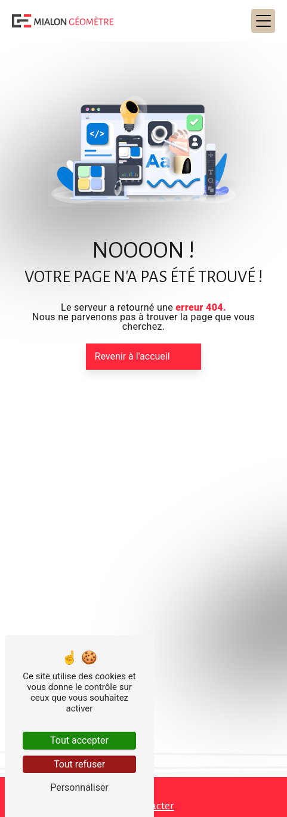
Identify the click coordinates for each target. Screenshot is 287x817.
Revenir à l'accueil (132, 356)
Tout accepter (79, 740)
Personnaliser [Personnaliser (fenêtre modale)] (79, 787)
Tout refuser (79, 764)
